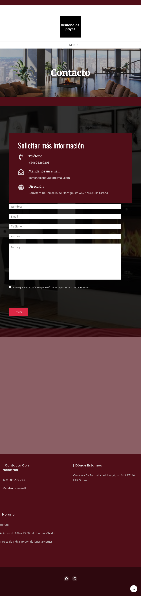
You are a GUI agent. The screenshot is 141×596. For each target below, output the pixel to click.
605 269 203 (17, 480)
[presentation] (36, 301)
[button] (70, 45)
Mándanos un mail (14, 488)
